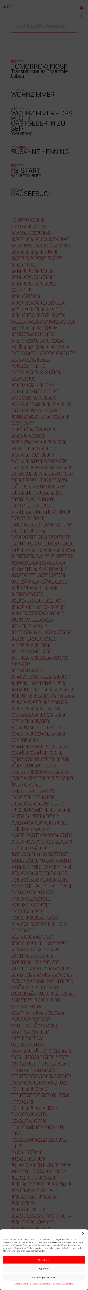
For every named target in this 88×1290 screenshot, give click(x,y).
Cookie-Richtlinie (21, 1283)
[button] (83, 1233)
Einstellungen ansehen (44, 1277)
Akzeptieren (44, 1260)
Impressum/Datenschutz (40, 1283)
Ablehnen (44, 1268)
